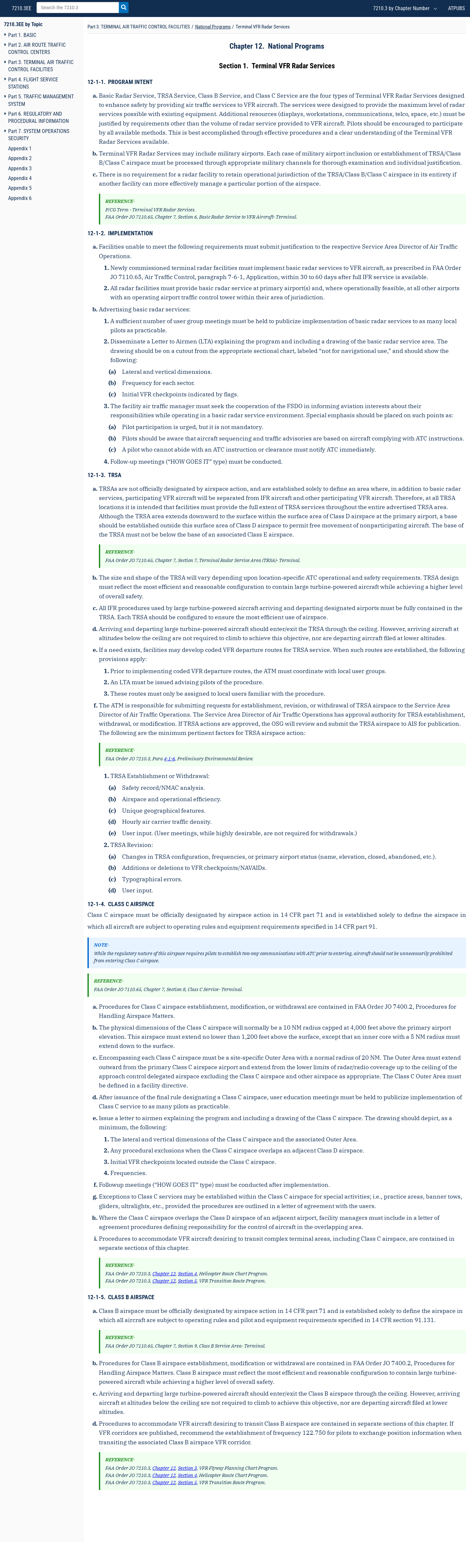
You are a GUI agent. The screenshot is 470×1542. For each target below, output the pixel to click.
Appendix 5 (20, 188)
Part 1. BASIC (22, 35)
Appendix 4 (20, 178)
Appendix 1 (20, 148)
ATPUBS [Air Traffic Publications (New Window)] (456, 8)
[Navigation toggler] (5, 35)
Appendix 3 (20, 168)
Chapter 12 (245, 46)
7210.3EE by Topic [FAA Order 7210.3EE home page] (23, 24)
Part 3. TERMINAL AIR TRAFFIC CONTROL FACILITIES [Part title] (138, 27)
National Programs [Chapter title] (213, 27)
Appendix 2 (20, 158)
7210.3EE (20, 8)
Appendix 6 (20, 198)
